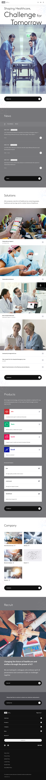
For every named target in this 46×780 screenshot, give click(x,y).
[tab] (4, 124)
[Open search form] (38, 2)
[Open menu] (43, 2)
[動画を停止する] (44, 91)
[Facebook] (8, 745)
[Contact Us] (40, 2)
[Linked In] (4, 745)
